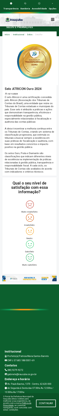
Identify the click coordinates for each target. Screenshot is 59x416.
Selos (29, 34)
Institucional (18, 34)
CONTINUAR (46, 403)
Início (7, 34)
